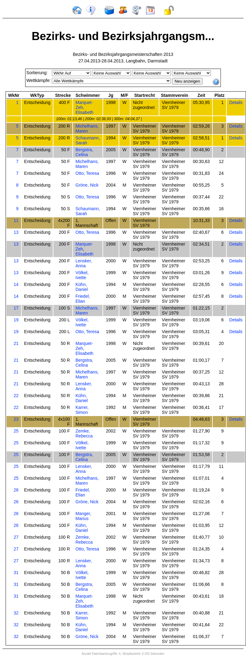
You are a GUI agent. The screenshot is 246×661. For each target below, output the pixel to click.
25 (16, 430)
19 (16, 319)
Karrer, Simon (82, 410)
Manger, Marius (83, 516)
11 (16, 220)
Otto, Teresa (87, 173)
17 (16, 308)
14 (16, 284)
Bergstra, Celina (84, 152)
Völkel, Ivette (82, 275)
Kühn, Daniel (81, 287)
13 (16, 232)
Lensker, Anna (83, 263)
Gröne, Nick (86, 185)
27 (16, 537)
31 (16, 572)
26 (16, 489)
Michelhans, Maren (87, 129)
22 (16, 395)
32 (16, 612)
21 (16, 343)
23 (16, 419)
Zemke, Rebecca (84, 433)
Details (236, 102)
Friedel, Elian (82, 299)
